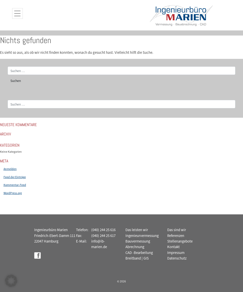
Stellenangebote (180, 241)
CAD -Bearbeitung (139, 252)
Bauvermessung (137, 241)
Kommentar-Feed (15, 185)
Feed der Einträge (15, 177)
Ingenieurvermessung (142, 235)
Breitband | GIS (137, 258)
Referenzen (175, 235)
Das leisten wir (136, 229)
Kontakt (173, 246)
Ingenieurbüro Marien (51, 229)
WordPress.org (13, 193)
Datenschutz (176, 258)
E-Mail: (81, 241)
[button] (11, 281)
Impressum (175, 252)
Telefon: (82, 229)
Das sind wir (176, 229)
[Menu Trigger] (17, 13)
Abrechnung (134, 246)
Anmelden (10, 169)
